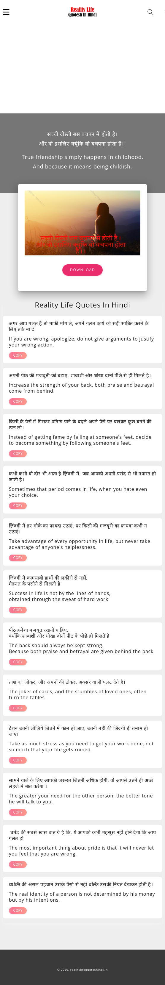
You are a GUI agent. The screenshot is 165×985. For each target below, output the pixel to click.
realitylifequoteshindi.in (89, 970)
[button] (6, 12)
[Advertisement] (82, 68)
